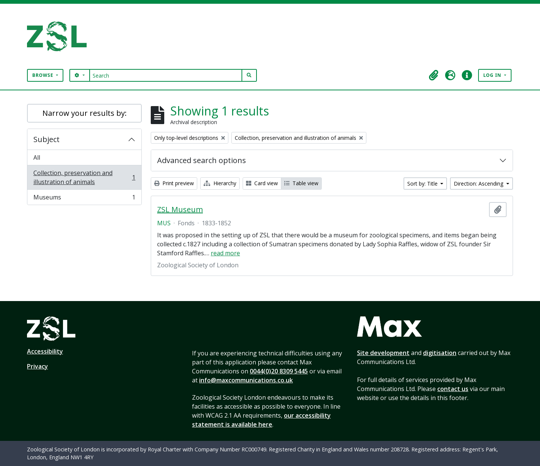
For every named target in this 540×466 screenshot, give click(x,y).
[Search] (166, 75)
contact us (452, 389)
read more (225, 253)
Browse (43, 75)
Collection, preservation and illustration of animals (84, 177)
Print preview (174, 183)
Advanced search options (201, 160)
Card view (262, 183)
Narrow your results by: (84, 113)
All (36, 157)
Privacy (37, 366)
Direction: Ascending (479, 183)
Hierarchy (220, 183)
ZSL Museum (180, 209)
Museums (84, 199)
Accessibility (45, 351)
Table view (301, 183)
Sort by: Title (423, 183)
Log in (493, 75)
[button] (434, 75)
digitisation (439, 353)
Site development (383, 353)
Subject (46, 139)
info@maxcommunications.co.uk (246, 380)
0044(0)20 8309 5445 (279, 371)
